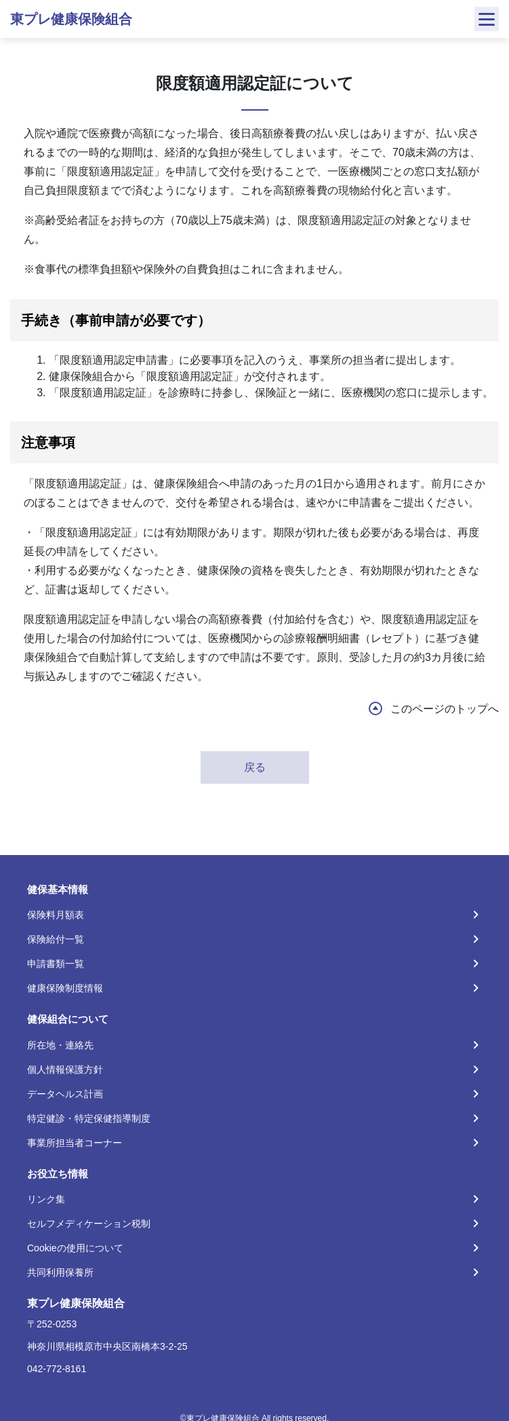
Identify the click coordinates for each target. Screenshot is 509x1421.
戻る (255, 767)
